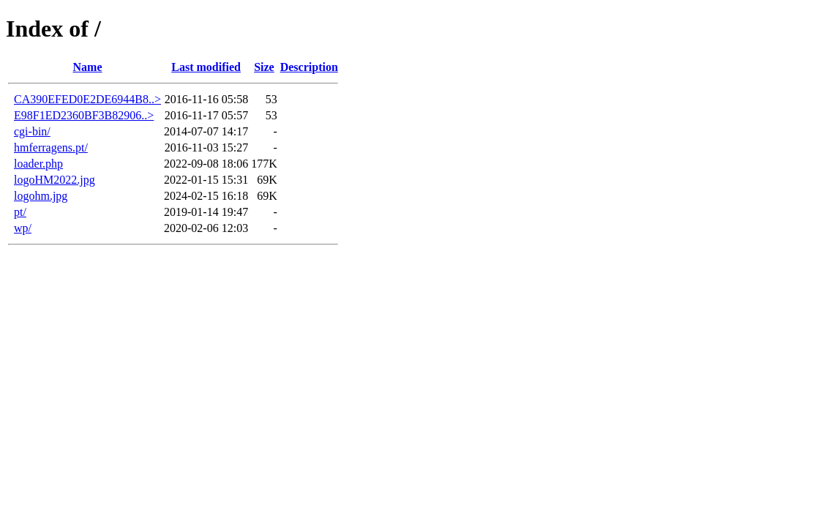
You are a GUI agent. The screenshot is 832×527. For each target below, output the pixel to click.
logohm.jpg (40, 196)
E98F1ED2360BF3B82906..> (84, 115)
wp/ (22, 228)
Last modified (206, 67)
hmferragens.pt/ (51, 147)
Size (264, 67)
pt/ (20, 212)
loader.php (38, 163)
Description (309, 67)
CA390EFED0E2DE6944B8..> (87, 99)
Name (87, 67)
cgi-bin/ (32, 131)
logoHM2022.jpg (54, 179)
